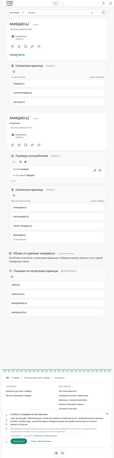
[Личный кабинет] (103, 3)
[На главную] (10, 3)
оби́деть (101, 201)
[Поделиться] (32, 46)
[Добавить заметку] (25, 46)
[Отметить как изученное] (12, 46)
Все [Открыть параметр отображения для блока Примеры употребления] (13, 162)
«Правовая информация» (45, 435)
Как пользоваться (68, 391)
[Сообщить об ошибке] (100, 170)
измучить (17, 54)
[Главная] (8, 378)
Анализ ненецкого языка (71, 404)
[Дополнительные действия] (39, 46)
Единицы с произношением (73, 400)
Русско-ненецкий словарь (18, 395)
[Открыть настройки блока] (25, 162)
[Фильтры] (56, 453)
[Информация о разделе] (14, 72)
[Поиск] (103, 12)
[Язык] (16, 12)
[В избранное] (19, 46)
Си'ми (16, 169)
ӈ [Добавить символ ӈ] (92, 12)
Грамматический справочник (73, 395)
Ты (17, 175)
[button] (95, 170)
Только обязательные (41, 441)
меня (23, 175)
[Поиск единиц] (57, 12)
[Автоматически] (69, 271)
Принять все (19, 441)
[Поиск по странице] (62, 453)
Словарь (15, 377)
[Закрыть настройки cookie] (107, 413)
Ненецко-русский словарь (37, 377)
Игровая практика (68, 408)
